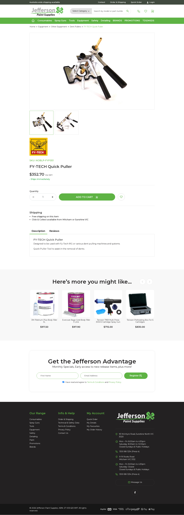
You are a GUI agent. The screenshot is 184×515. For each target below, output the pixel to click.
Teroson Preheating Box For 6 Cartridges (140, 321)
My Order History (94, 430)
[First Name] (57, 376)
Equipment (35, 430)
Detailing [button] (105, 20)
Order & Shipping (118, 2)
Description (38, 231)
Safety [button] (94, 20)
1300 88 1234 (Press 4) (129, 451)
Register (136, 375)
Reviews (54, 231)
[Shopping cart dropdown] (152, 11)
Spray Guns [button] (60, 20)
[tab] (38, 231)
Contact (101, 2)
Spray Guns (34, 423)
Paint (32, 440)
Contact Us (63, 433)
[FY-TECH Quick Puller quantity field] (43, 197)
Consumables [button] (45, 20)
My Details (91, 423)
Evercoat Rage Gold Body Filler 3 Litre (76, 321)
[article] (44, 313)
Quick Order (136, 2)
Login (151, 2)
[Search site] (127, 11)
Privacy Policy (115, 382)
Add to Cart (87, 197)
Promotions (132, 20)
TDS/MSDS (148, 20)
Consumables (36, 419)
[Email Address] (101, 376)
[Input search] (108, 11)
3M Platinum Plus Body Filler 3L (44, 321)
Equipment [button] (83, 20)
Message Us (135, 482)
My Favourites (93, 426)
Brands (117, 20)
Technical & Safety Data (68, 423)
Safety (32, 433)
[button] (121, 197)
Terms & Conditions (95, 382)
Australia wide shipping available (45, 2)
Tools (32, 426)
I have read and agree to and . (92, 382)
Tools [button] (72, 20)
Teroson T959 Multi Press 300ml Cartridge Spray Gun (108, 321)
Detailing (34, 436)
